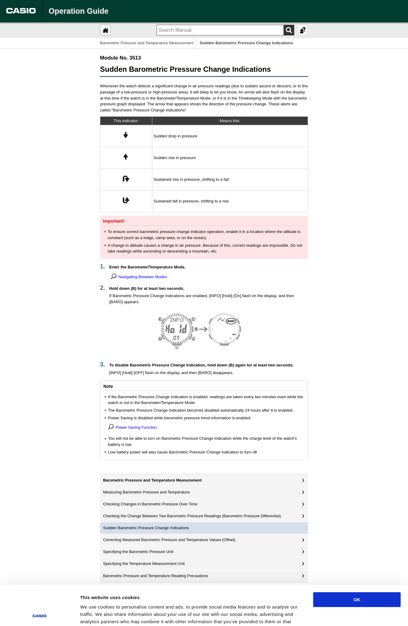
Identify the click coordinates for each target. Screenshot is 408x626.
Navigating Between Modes (142, 277)
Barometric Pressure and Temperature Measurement (147, 43)
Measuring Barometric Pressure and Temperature (146, 492)
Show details (321, 614)
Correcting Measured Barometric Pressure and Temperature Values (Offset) (169, 539)
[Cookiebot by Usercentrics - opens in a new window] (39, 614)
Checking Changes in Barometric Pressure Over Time (150, 504)
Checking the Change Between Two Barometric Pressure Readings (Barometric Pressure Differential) (192, 516)
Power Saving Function (136, 427)
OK (357, 559)
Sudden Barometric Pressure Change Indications (146, 528)
